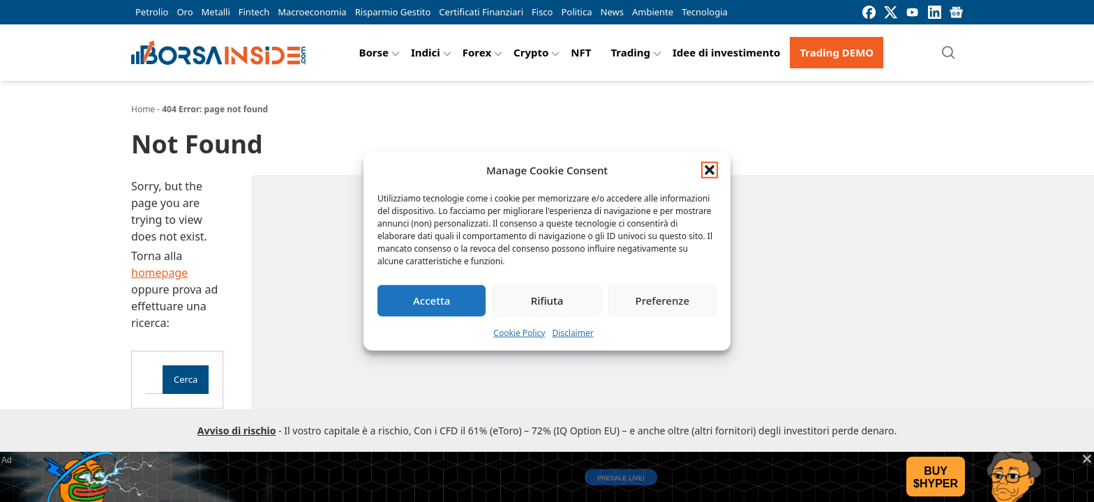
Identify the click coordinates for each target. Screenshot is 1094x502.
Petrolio (151, 12)
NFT (581, 52)
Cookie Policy (519, 332)
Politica (576, 12)
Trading (630, 52)
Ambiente (652, 12)
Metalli (216, 12)
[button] (710, 170)
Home (143, 109)
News (612, 12)
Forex (477, 52)
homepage (159, 272)
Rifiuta (547, 300)
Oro (185, 12)
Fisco (542, 12)
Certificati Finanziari (481, 12)
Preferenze (663, 300)
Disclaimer (572, 332)
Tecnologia (705, 12)
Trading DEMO (837, 52)
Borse (374, 52)
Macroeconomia (312, 12)
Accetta (431, 300)
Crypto (531, 52)
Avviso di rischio (236, 430)
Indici (425, 52)
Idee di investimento (727, 52)
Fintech (254, 12)
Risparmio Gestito (393, 12)
